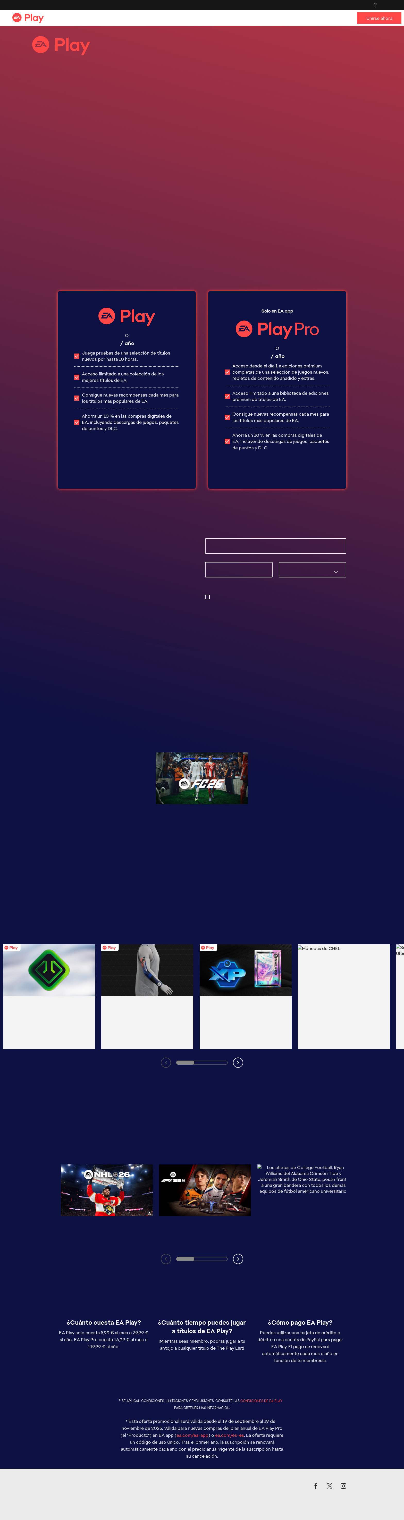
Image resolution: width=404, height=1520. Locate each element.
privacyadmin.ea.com (241, 609)
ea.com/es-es (229, 1382)
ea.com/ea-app (192, 1382)
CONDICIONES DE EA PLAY (261, 1348)
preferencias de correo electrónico (269, 603)
